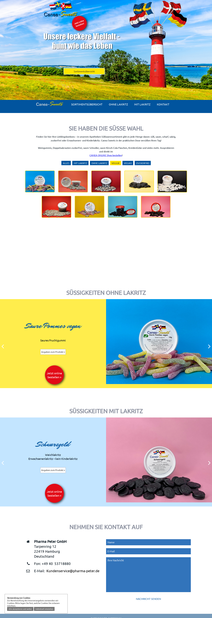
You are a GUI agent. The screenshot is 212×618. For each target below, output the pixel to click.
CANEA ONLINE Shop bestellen (106, 155)
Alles (66, 163)
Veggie (116, 163)
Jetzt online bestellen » (54, 375)
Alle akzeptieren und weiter (20, 609)
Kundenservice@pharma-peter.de (72, 571)
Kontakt (163, 104)
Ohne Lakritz (118, 104)
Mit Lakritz (142, 104)
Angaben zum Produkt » (53, 351)
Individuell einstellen (44, 609)
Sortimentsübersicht (84, 71)
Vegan (128, 163)
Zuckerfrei (142, 163)
